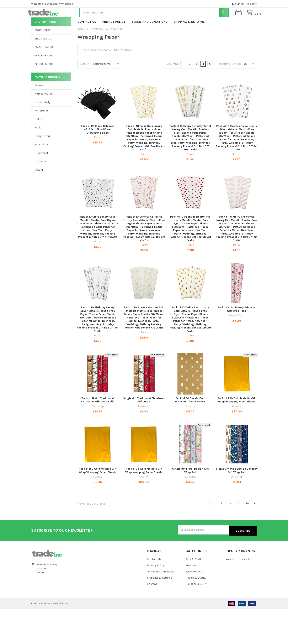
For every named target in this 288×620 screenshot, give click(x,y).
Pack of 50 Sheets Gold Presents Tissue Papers (190, 412)
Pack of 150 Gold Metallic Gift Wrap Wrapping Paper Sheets (97, 482)
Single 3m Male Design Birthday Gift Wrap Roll (237, 482)
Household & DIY (196, 595)
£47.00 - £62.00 (44, 68)
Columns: (173, 76)
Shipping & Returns (189, 34)
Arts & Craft (193, 570)
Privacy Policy (113, 34)
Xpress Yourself (44, 106)
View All (39, 182)
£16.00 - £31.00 (43, 51)
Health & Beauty (196, 588)
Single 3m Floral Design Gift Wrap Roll (190, 482)
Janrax (39, 97)
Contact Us (86, 34)
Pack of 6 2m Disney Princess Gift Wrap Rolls (237, 321)
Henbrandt (41, 123)
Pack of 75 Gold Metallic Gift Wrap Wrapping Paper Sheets (144, 482)
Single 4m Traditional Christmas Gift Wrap (144, 412)
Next (251, 516)
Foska (38, 140)
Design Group (43, 148)
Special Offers (194, 582)
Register (251, 3)
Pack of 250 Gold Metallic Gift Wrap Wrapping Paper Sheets (237, 412)
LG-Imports (42, 173)
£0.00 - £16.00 (43, 42)
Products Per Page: (230, 76)
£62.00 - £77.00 (44, 76)
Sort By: (84, 76)
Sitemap (152, 595)
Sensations (42, 156)
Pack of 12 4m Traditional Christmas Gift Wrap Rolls (97, 412)
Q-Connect (41, 165)
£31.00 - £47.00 (44, 59)
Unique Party (43, 114)
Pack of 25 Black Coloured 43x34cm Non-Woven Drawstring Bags (98, 142)
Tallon (38, 131)
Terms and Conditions (150, 34)
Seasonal (191, 576)
